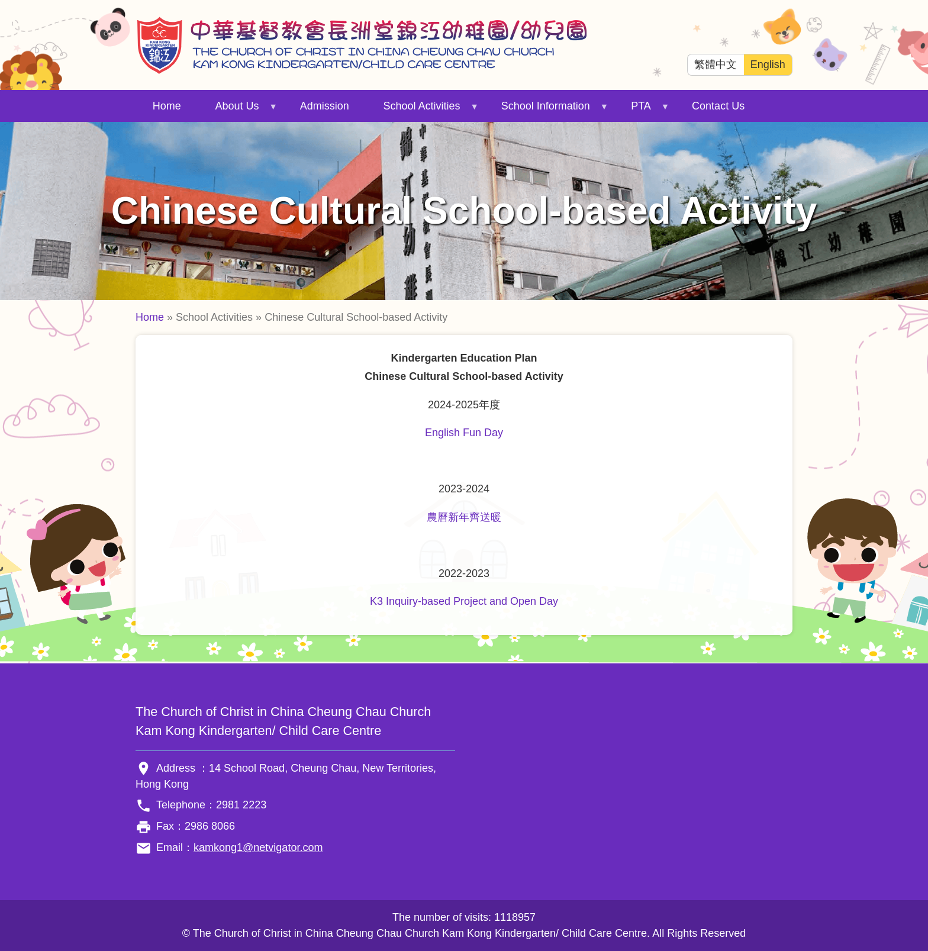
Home (167, 106)
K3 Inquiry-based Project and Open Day (464, 601)
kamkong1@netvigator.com (258, 847)
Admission (324, 106)
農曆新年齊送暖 (464, 517)
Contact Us (718, 106)
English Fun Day (464, 433)
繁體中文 (715, 64)
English (767, 64)
